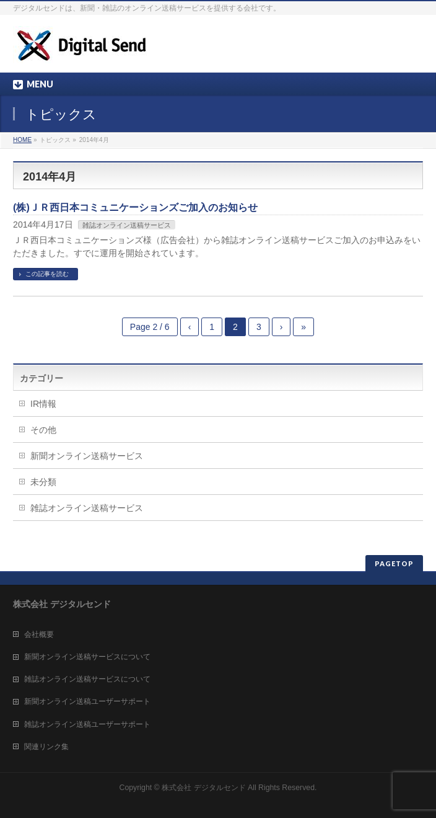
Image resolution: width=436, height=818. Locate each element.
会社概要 (39, 634)
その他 (43, 430)
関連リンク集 (46, 746)
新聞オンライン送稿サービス (86, 456)
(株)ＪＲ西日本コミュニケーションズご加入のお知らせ (135, 207)
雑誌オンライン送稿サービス (126, 225)
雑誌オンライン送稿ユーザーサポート (87, 724)
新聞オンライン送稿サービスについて (87, 656)
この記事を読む (47, 273)
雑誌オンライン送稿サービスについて (87, 679)
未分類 (43, 482)
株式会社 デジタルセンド (203, 787)
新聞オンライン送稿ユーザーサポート (87, 701)
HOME (22, 139)
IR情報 (43, 404)
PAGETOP (394, 563)
